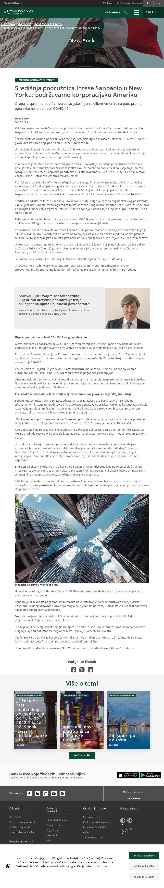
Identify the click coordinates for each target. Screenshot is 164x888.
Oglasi (86, 832)
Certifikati (51, 835)
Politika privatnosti (19, 827)
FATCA (49, 840)
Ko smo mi (15, 817)
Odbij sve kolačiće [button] (143, 866)
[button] (125, 12)
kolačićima (100, 866)
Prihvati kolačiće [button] (144, 855)
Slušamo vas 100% (93, 837)
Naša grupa (24, 23)
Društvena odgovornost (22, 822)
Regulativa (52, 830)
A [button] (123, 831)
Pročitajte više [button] (82, 755)
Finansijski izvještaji (57, 820)
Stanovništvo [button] (11, 3)
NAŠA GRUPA (112, 12)
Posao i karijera (91, 817)
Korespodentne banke (21, 832)
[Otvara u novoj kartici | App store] (128, 775)
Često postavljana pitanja (97, 822)
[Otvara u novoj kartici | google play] (150, 775)
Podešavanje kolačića (94, 827)
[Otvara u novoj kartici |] (73, 670)
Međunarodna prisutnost (48, 23)
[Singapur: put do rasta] (128, 720)
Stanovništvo (8, 23)
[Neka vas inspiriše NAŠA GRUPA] (132, 797)
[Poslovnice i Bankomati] (129, 3)
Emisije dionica (54, 825)
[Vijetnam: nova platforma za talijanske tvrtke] (82, 720)
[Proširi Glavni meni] (136, 12)
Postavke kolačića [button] (143, 876)
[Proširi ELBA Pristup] (153, 12)
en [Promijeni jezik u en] (158, 3)
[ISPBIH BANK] (19, 12)
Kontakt (108, 3)
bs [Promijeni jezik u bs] (148, 3)
